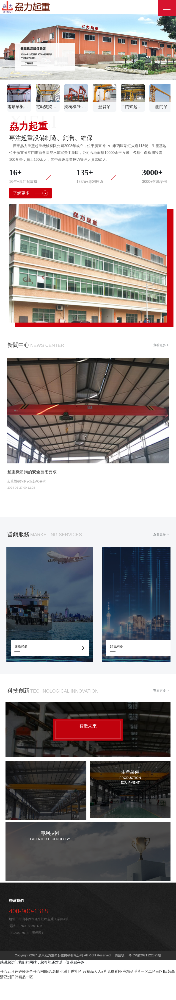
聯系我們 (16, 921)
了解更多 (30, 213)
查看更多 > (161, 365)
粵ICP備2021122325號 (144, 975)
